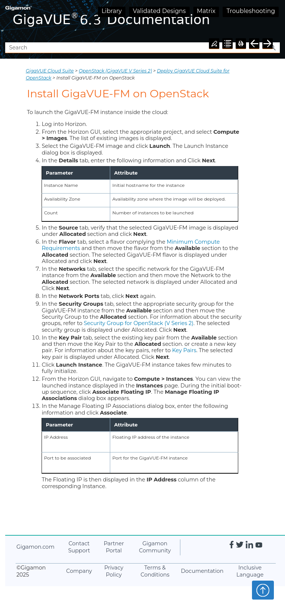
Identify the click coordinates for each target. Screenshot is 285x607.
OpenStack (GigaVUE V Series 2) (115, 71)
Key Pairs (184, 350)
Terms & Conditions (155, 571)
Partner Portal (114, 547)
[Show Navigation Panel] (276, 21)
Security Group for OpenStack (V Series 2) (138, 323)
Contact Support (79, 547)
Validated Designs (159, 10)
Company (79, 571)
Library (112, 10)
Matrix (206, 10)
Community (155, 547)
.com (35, 546)
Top (263, 590)
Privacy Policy (113, 571)
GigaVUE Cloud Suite (49, 71)
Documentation (202, 571)
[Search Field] (142, 47)
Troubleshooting (250, 10)
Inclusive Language (249, 571)
